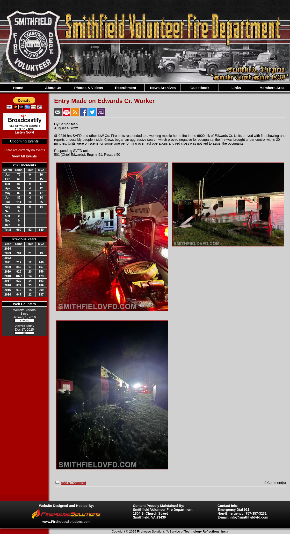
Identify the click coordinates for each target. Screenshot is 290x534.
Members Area (271, 88)
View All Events (24, 156)
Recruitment (125, 88)
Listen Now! (24, 132)
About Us (52, 88)
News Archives (162, 88)
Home (17, 88)
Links (235, 88)
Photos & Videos (88, 88)
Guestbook (199, 88)
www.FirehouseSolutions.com (66, 522)
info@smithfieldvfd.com (249, 517)
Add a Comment (73, 483)
